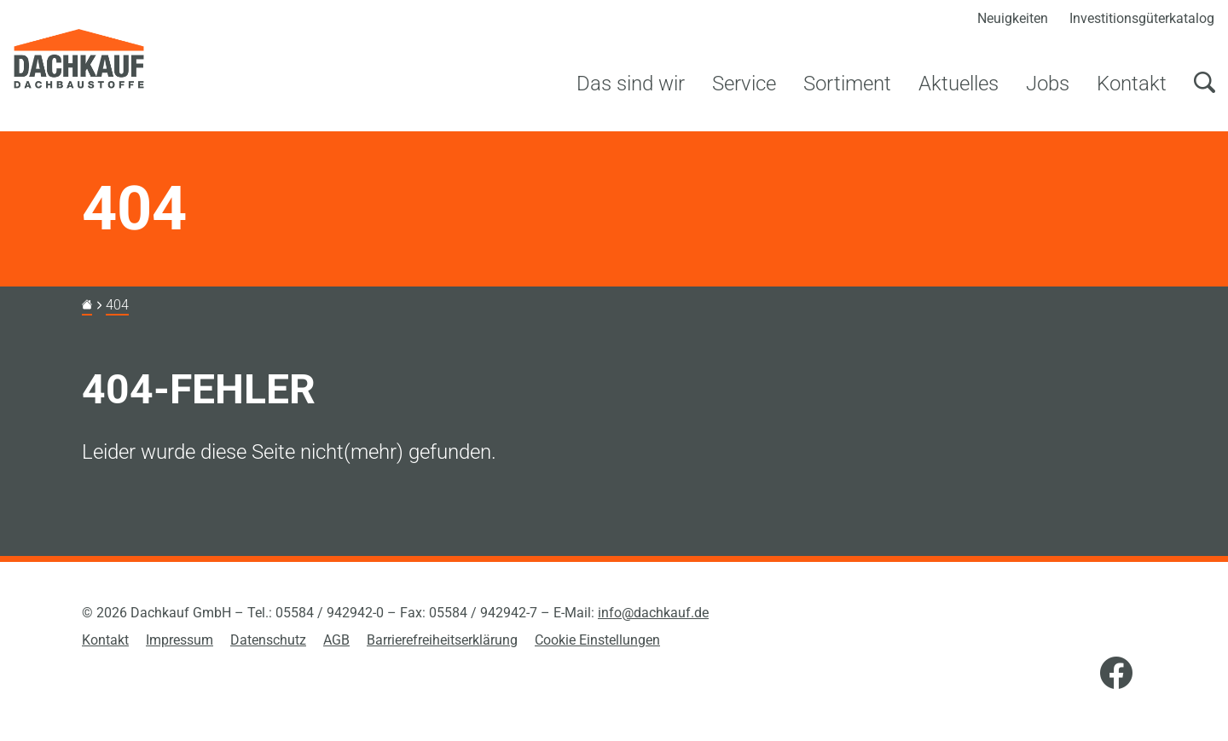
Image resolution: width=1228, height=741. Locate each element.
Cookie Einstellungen (597, 640)
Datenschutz (268, 640)
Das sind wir (630, 84)
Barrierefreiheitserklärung (442, 640)
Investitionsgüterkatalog (1141, 18)
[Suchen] (1204, 92)
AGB (336, 640)
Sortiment (847, 84)
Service (744, 84)
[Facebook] (1116, 675)
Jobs (1047, 84)
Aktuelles (958, 84)
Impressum (179, 640)
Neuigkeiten (1012, 18)
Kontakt (1132, 84)
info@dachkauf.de (653, 613)
